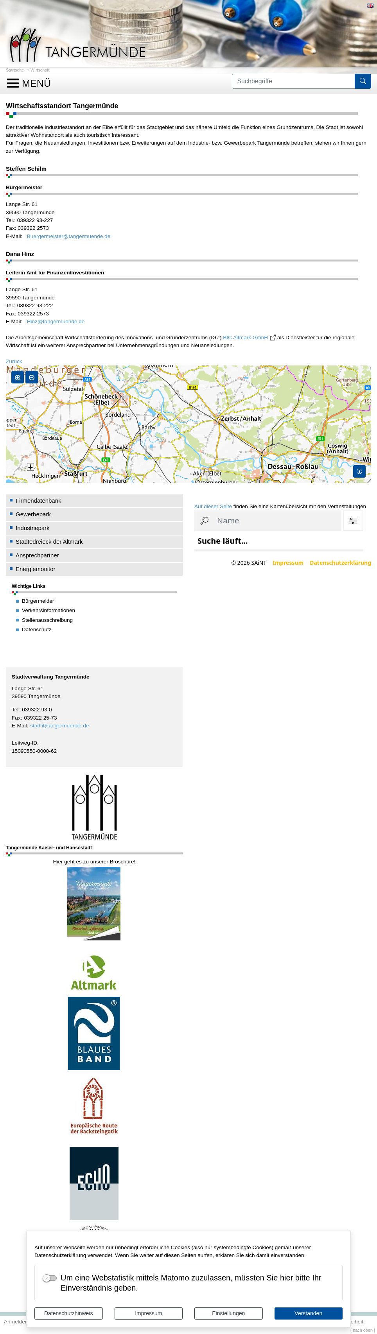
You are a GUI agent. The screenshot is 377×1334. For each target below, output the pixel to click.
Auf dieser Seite (213, 506)
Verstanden (308, 1313)
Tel (15, 710)
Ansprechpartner (37, 555)
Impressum (148, 1313)
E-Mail (19, 726)
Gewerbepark (33, 514)
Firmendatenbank (38, 500)
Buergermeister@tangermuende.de (69, 236)
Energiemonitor (36, 569)
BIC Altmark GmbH (245, 337)
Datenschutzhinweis (68, 1313)
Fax (16, 718)
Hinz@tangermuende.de (56, 321)
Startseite (15, 70)
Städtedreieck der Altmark (49, 541)
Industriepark (33, 528)
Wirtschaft (40, 70)
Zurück (14, 361)
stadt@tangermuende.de (59, 726)
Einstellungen (228, 1313)
